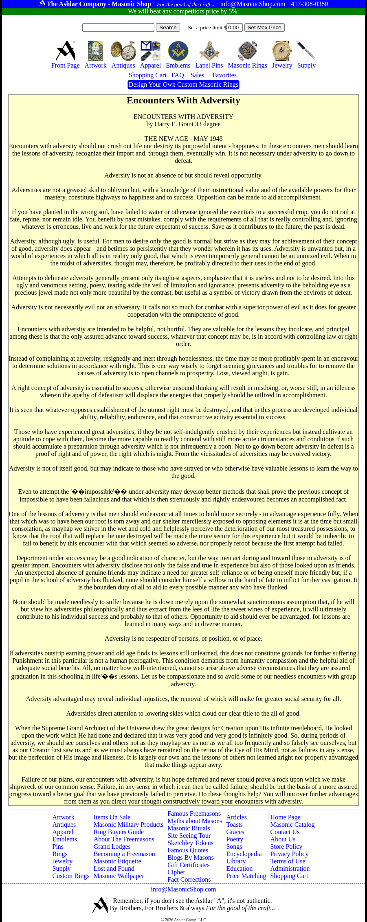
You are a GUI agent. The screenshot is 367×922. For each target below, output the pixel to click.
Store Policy (286, 846)
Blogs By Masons (190, 857)
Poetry (234, 839)
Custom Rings (70, 875)
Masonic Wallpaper (119, 875)
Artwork (63, 817)
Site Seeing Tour (189, 835)
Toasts (234, 824)
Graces (235, 831)
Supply (61, 868)
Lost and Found (114, 868)
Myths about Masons (194, 820)
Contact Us (285, 831)
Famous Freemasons (194, 813)
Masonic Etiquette (117, 861)
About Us (283, 839)
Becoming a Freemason (124, 853)
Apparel (62, 831)
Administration (290, 868)
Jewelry (62, 861)
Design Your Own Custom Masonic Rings (183, 84)
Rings (59, 853)
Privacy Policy (289, 853)
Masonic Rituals (188, 828)
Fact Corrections (189, 879)
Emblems (64, 839)
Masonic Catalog (292, 824)
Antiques (64, 824)
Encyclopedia (244, 853)
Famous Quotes (187, 850)
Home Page (285, 817)
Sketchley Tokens (190, 842)
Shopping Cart (289, 875)
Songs (234, 846)
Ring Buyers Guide (119, 831)
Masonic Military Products (129, 824)
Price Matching (246, 875)
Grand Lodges (112, 846)
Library (236, 861)
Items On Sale (112, 817)
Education (239, 868)
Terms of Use (287, 861)
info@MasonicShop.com (183, 889)
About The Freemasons (124, 839)
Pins (58, 846)
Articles (236, 817)
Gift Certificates (188, 864)
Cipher (176, 872)
